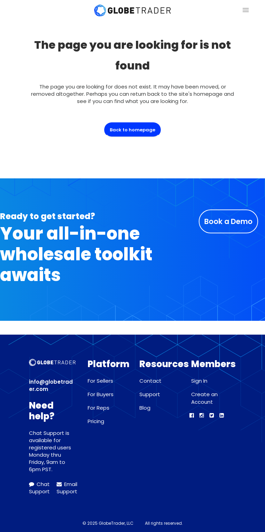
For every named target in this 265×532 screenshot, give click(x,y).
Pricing (96, 421)
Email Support (67, 487)
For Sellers (100, 380)
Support (149, 394)
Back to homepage (132, 130)
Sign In (199, 380)
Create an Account (204, 398)
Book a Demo (228, 221)
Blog (144, 407)
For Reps (98, 407)
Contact (150, 380)
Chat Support (39, 487)
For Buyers (101, 394)
